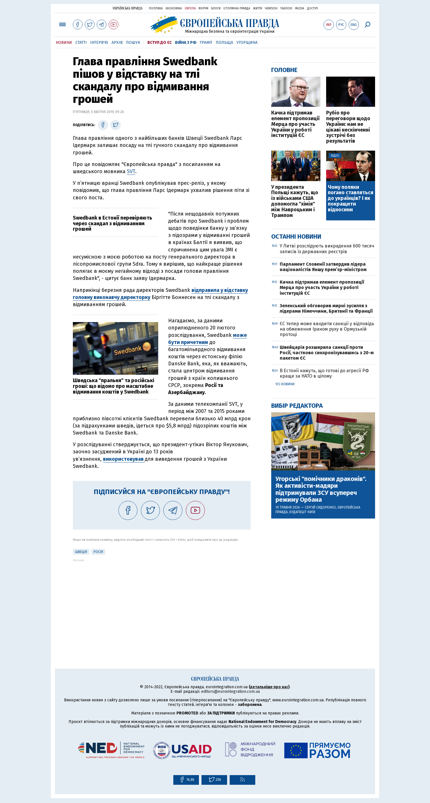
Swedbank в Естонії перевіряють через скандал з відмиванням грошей (112, 223)
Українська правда (127, 8)
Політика (156, 8)
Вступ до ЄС (159, 42)
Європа (190, 8)
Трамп (206, 42)
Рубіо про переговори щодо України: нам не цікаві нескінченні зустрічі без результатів (348, 127)
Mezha (299, 8)
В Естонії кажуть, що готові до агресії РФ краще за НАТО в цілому (324, 373)
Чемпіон (271, 8)
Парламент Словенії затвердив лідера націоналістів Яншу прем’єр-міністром (323, 266)
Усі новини (285, 384)
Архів (117, 42)
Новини (64, 42)
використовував (124, 459)
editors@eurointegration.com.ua (230, 691)
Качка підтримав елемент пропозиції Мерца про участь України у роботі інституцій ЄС (295, 124)
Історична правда (236, 8)
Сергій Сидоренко (320, 507)
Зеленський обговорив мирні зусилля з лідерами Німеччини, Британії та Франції (326, 308)
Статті (81, 42)
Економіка (174, 8)
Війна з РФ (185, 42)
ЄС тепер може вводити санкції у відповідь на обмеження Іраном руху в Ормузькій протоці (327, 329)
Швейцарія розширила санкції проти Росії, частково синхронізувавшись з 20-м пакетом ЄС (327, 353)
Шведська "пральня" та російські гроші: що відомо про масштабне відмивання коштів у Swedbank (113, 386)
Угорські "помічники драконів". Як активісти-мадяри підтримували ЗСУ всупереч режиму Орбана (320, 489)
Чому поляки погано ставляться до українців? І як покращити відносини (350, 199)
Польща (224, 42)
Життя (257, 8)
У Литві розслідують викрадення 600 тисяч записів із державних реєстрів (327, 248)
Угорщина (247, 42)
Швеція (81, 552)
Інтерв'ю (99, 42)
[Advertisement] (162, 602)
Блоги (216, 8)
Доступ (312, 8)
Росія (98, 552)
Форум (203, 8)
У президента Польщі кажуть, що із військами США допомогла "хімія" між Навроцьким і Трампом (294, 201)
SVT (131, 171)
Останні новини (296, 236)
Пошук (133, 42)
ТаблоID (286, 8)
